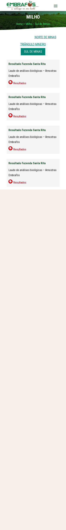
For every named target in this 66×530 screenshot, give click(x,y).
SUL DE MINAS (33, 51)
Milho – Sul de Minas (38, 24)
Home (19, 24)
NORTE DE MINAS (45, 37)
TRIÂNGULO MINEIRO (33, 44)
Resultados (19, 83)
